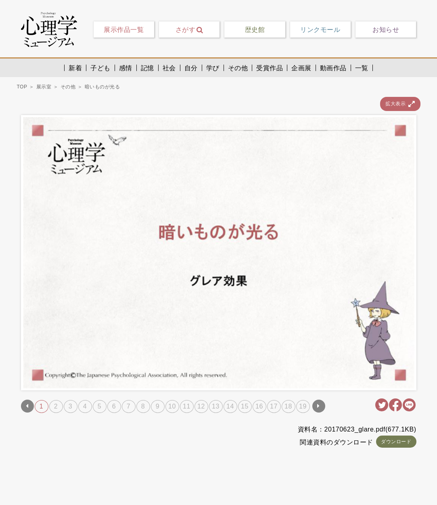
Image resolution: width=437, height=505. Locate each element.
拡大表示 (400, 104)
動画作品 (333, 68)
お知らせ (385, 29)
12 (201, 406)
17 (274, 406)
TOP (22, 86)
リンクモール (320, 29)
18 (288, 406)
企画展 (301, 68)
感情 (125, 68)
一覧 (361, 68)
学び (213, 68)
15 (245, 406)
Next (318, 406)
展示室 (44, 86)
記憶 (147, 68)
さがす (189, 29)
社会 (169, 68)
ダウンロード (396, 441)
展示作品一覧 (124, 29)
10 (172, 406)
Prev (27, 406)
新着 (75, 68)
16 (259, 406)
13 (216, 406)
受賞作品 (269, 68)
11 (186, 406)
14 (230, 406)
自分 (191, 68)
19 (303, 406)
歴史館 (255, 29)
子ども (100, 68)
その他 (238, 68)
